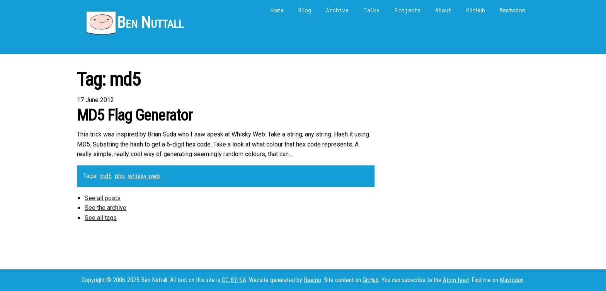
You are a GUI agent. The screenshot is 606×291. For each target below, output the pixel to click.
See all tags (101, 217)
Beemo (312, 280)
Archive (337, 10)
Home (277, 10)
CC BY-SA (234, 280)
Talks (371, 10)
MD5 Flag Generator (134, 115)
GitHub (475, 10)
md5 (106, 176)
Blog (304, 10)
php (120, 176)
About (443, 10)
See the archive (105, 207)
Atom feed (456, 280)
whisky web (144, 176)
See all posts (103, 198)
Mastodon (512, 10)
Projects (407, 10)
